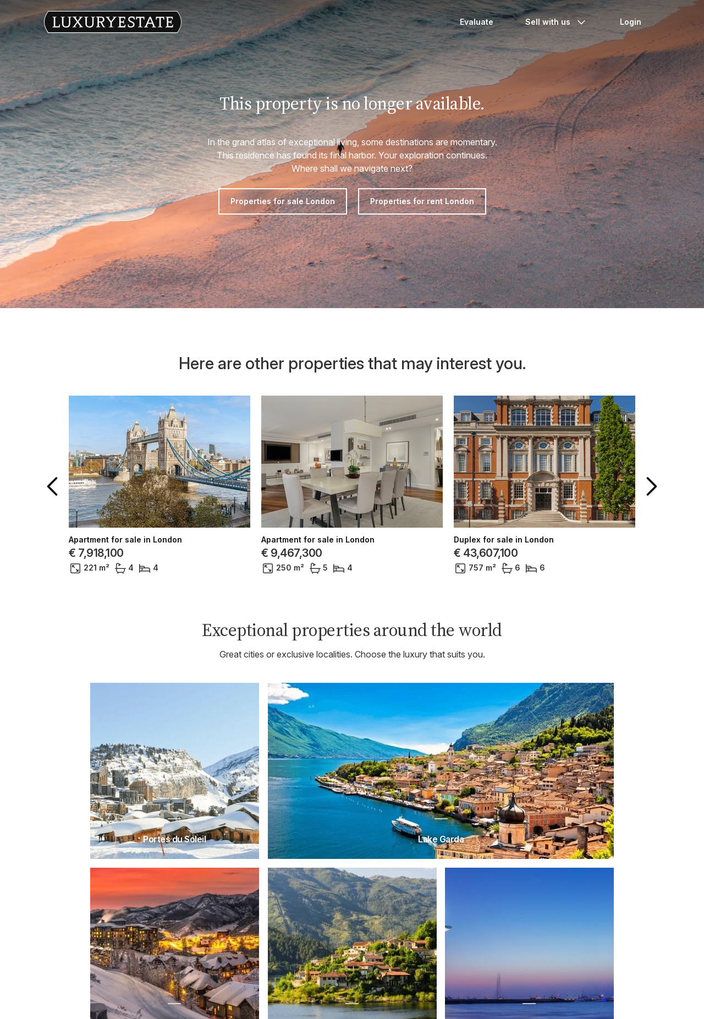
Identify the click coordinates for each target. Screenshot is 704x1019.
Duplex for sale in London (504, 539)
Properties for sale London (282, 201)
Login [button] (630, 21)
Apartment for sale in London (125, 539)
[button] (54, 486)
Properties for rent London (422, 201)
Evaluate (476, 21)
